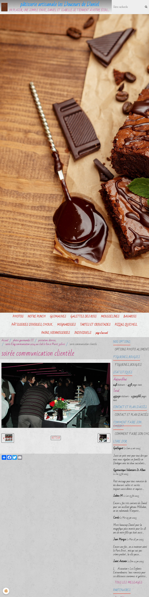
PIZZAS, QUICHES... (126, 325)
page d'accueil (102, 333)
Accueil (4, 340)
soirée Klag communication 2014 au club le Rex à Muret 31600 (35, 344)
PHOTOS (18, 316)
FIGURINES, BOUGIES (128, 365)
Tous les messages (128, 582)
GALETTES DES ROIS (83, 316)
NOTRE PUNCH (37, 316)
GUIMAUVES (58, 316)
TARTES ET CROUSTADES (95, 325)
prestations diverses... (47, 340)
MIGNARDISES (66, 325)
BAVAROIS (130, 316)
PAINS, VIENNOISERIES (55, 333)
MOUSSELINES (110, 316)
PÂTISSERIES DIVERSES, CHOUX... (32, 325)
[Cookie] (6, 591)
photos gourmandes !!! (23, 340)
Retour (56, 438)
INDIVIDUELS (82, 333)
